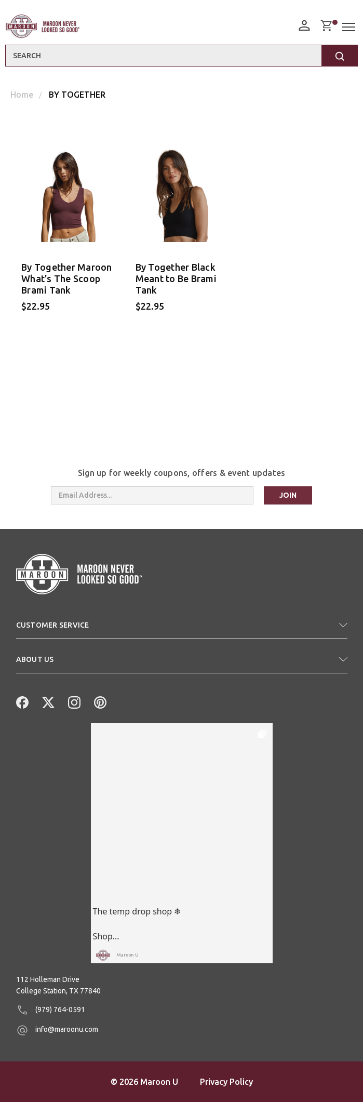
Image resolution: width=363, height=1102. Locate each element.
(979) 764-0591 (50, 1010)
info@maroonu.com (57, 1030)
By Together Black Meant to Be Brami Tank (176, 278)
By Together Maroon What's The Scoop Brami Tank (66, 278)
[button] (181, 629)
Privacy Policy (226, 1081)
